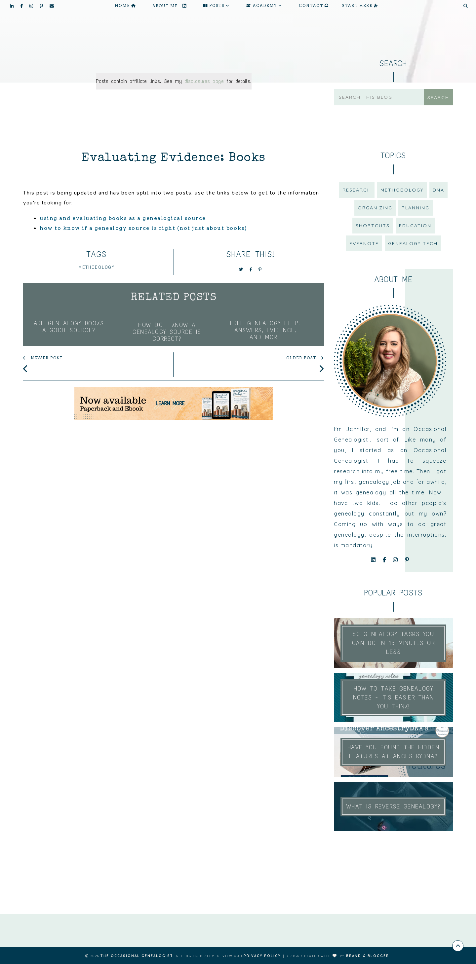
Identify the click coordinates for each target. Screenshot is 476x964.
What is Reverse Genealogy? (393, 806)
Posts (216, 5)
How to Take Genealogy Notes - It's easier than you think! (393, 697)
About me (169, 5)
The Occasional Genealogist (136, 956)
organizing (375, 208)
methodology (97, 267)
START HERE (360, 5)
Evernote (364, 243)
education (415, 226)
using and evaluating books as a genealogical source (123, 218)
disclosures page (204, 81)
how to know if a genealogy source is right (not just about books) (143, 228)
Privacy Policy (262, 956)
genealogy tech (413, 243)
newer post (43, 358)
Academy (264, 5)
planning (415, 208)
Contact (314, 5)
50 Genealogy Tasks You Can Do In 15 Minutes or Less (393, 643)
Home (125, 5)
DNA (438, 190)
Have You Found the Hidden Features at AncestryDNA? (393, 752)
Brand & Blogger (367, 956)
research (356, 190)
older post (305, 358)
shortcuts (373, 226)
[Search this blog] (380, 97)
